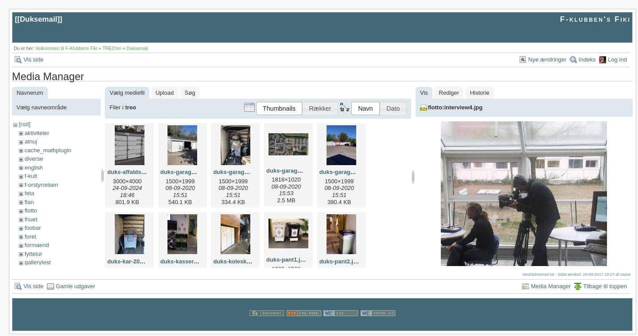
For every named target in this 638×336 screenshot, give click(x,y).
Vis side (33, 59)
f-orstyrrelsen (41, 185)
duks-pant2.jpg (339, 261)
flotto (30, 210)
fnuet (30, 219)
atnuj (30, 141)
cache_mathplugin (47, 150)
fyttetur (33, 254)
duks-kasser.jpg (182, 261)
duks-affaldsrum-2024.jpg (142, 172)
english (33, 167)
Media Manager (551, 288)
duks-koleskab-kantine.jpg (249, 261)
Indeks (587, 59)
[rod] (24, 124)
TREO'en (111, 48)
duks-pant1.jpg (286, 259)
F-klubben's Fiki (595, 19)
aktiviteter (36, 133)
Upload (165, 92)
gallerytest (37, 262)
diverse (33, 158)
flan (29, 202)
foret (30, 236)
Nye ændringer (547, 59)
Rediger (449, 92)
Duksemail (39, 19)
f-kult (30, 176)
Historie (480, 92)
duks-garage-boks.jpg (190, 172)
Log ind (617, 59)
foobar (32, 227)
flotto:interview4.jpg (455, 107)
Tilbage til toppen (605, 288)
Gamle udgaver (75, 288)
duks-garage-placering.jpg (355, 172)
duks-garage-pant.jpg (242, 172)
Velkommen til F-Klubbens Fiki (66, 48)
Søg (190, 92)
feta (29, 193)
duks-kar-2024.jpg (131, 261)
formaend (36, 245)
